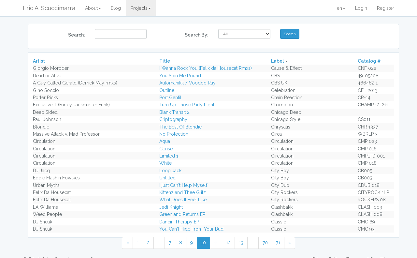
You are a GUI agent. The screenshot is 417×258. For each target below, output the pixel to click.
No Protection (173, 134)
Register (385, 8)
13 (241, 242)
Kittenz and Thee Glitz (182, 192)
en (341, 8)
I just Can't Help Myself (183, 185)
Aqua (164, 141)
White (165, 163)
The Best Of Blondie (180, 126)
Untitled (167, 177)
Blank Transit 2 (174, 112)
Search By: (196, 35)
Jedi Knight (171, 207)
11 (216, 242)
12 (228, 242)
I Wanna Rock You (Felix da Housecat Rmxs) (205, 68)
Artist (39, 61)
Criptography (173, 119)
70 (265, 242)
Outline (166, 90)
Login (361, 8)
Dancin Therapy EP (179, 221)
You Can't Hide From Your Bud (191, 229)
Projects (141, 8)
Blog (116, 8)
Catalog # (369, 61)
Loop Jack (170, 170)
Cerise (166, 148)
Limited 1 (168, 156)
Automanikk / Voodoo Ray (187, 82)
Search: (76, 35)
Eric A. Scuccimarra (49, 8)
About (93, 8)
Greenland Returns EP (182, 214)
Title (164, 61)
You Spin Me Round (180, 75)
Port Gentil (170, 97)
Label (277, 61)
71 (278, 242)
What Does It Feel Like (183, 199)
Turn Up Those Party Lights (188, 104)
